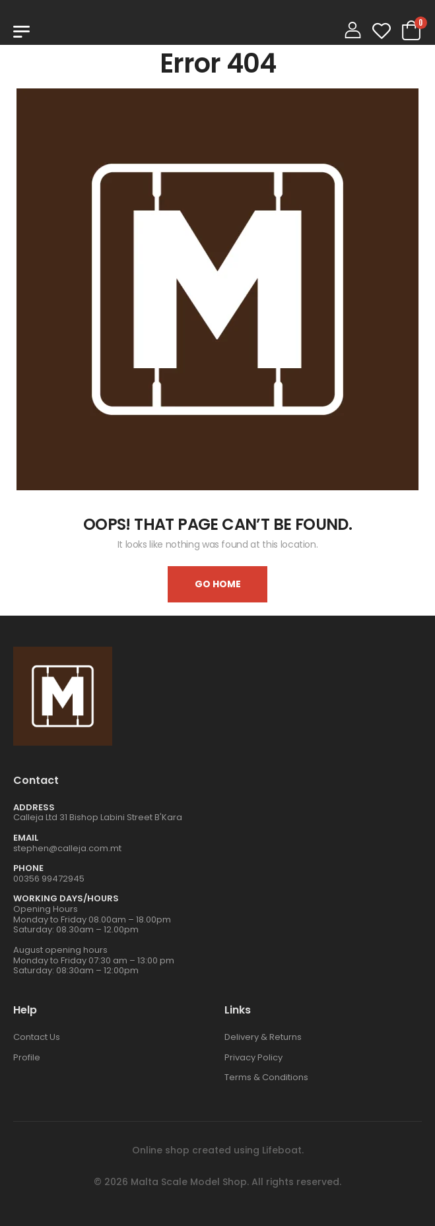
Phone (28, 868)
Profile (26, 1057)
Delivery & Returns (263, 1037)
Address (34, 807)
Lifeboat (282, 1150)
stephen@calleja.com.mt (67, 848)
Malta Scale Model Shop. (190, 1181)
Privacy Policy (253, 1057)
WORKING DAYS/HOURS (66, 898)
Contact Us (36, 1037)
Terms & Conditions (266, 1077)
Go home (218, 584)
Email (25, 837)
